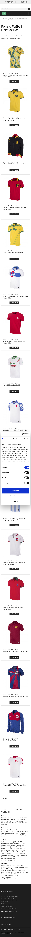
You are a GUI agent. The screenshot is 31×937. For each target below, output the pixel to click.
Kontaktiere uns (6, 933)
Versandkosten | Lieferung (10, 895)
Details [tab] (15, 439)
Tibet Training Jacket (9, 740)
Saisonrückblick (24, 2)
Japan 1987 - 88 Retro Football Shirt (15, 430)
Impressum (4, 901)
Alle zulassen (15, 490)
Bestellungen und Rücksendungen (15, 932)
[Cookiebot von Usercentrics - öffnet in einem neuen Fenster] (22, 434)
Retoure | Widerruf (7, 898)
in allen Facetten (9, 2)
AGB (2, 903)
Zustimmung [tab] (5, 439)
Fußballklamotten (9, 1)
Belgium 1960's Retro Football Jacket (15, 164)
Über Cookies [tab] (25, 439)
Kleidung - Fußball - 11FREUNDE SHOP (18, 18)
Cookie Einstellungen (8, 908)
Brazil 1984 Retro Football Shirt (13, 252)
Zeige (13, 35)
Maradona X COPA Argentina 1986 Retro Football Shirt (14, 519)
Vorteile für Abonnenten (9, 896)
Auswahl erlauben (15, 496)
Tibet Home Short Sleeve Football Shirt (15, 696)
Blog (2, 932)
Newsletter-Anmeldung (9, 900)
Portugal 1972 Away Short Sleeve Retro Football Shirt (14, 563)
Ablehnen (15, 501)
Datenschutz (5, 905)
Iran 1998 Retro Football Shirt (12, 385)
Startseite (5, 18)
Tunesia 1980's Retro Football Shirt (14, 785)
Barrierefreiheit (6, 906)
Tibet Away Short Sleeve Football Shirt (15, 651)
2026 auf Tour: (24, 1)
